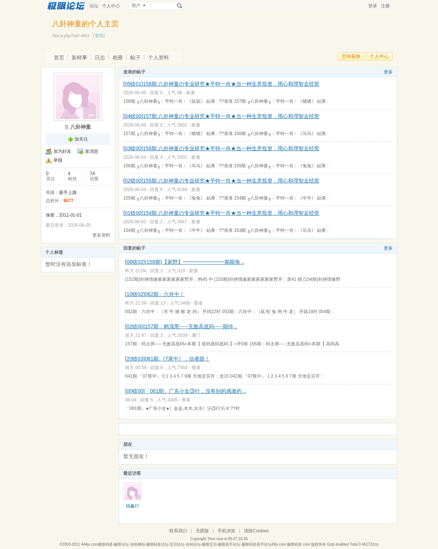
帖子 (135, 57)
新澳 (190, 92)
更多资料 (101, 235)
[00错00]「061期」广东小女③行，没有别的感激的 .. (185, 391)
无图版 (202, 530)
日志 (100, 57)
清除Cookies (256, 530)
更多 (388, 72)
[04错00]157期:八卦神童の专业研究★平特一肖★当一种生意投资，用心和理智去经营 (221, 116)
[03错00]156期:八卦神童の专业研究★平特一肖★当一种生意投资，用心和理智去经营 (221, 148)
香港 (198, 303)
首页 (59, 57)
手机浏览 (226, 530)
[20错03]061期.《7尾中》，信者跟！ (167, 359)
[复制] (99, 35)
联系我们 (178, 530)
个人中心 (111, 6)
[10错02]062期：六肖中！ (154, 294)
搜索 (179, 5)
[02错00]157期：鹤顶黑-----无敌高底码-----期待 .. (181, 326)
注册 (385, 6)
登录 (372, 6)
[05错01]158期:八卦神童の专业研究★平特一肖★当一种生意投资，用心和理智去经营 (221, 84)
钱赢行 (132, 506)
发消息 (91, 151)
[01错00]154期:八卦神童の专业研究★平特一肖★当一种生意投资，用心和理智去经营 (221, 213)
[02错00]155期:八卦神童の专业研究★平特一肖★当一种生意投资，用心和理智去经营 (221, 181)
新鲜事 (79, 57)
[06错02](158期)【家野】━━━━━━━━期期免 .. (184, 262)
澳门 (196, 335)
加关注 (81, 139)
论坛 (93, 6)
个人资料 (158, 57)
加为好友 (62, 151)
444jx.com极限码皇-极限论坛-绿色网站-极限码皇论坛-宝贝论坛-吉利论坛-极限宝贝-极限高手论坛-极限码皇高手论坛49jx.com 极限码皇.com (195, 544)
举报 (57, 160)
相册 (117, 57)
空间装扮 (351, 56)
